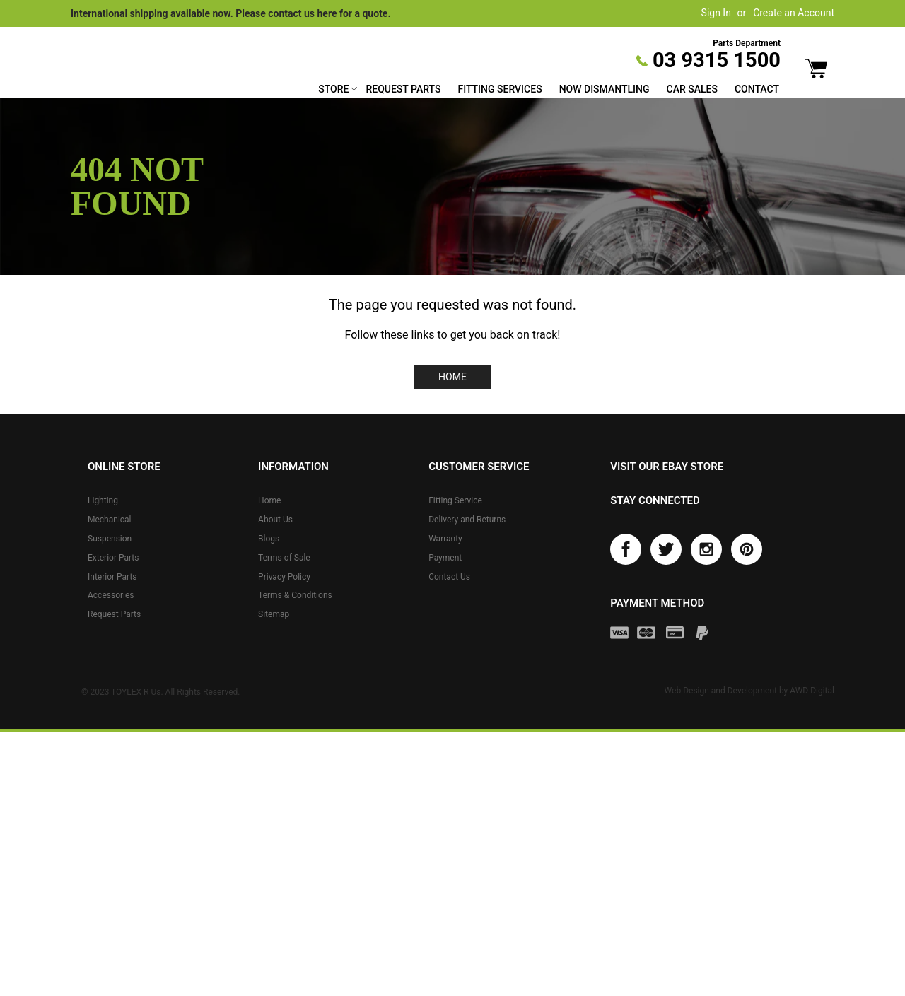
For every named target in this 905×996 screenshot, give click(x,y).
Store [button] (333, 89)
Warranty (445, 539)
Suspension (110, 539)
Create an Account (793, 12)
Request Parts (403, 89)
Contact (757, 89)
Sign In (716, 12)
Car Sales (692, 89)
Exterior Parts (113, 558)
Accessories (111, 595)
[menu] (549, 91)
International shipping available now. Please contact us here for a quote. (230, 13)
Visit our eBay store (666, 466)
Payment (445, 558)
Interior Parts (112, 577)
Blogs (268, 539)
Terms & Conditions (295, 595)
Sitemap (273, 614)
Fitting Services (499, 89)
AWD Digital (812, 692)
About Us (275, 520)
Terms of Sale (284, 558)
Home (452, 376)
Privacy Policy (284, 577)
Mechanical (110, 520)
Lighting (103, 500)
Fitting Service (455, 500)
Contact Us (449, 577)
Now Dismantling (604, 89)
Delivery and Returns (467, 520)
